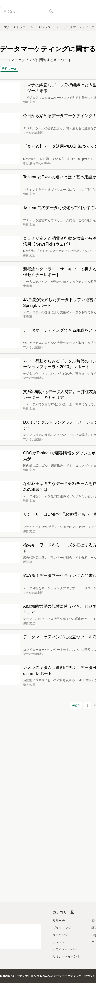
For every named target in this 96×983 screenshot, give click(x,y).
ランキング (60, 935)
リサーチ (58, 920)
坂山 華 (27, 561)
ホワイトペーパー (64, 949)
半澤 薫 (27, 285)
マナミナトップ (14, 27)
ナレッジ (44, 27)
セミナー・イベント (66, 956)
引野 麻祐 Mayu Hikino (37, 163)
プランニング (61, 928)
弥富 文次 (29, 101)
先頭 (75, 705)
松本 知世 (29, 684)
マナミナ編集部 (33, 132)
